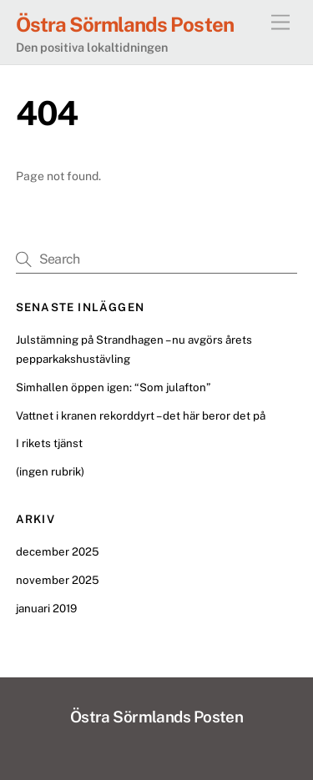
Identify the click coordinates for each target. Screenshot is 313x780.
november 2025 (57, 579)
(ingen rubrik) (50, 471)
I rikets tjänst (49, 443)
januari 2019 (46, 608)
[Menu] (280, 23)
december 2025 (57, 551)
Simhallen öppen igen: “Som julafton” (113, 387)
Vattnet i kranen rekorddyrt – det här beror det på (140, 415)
